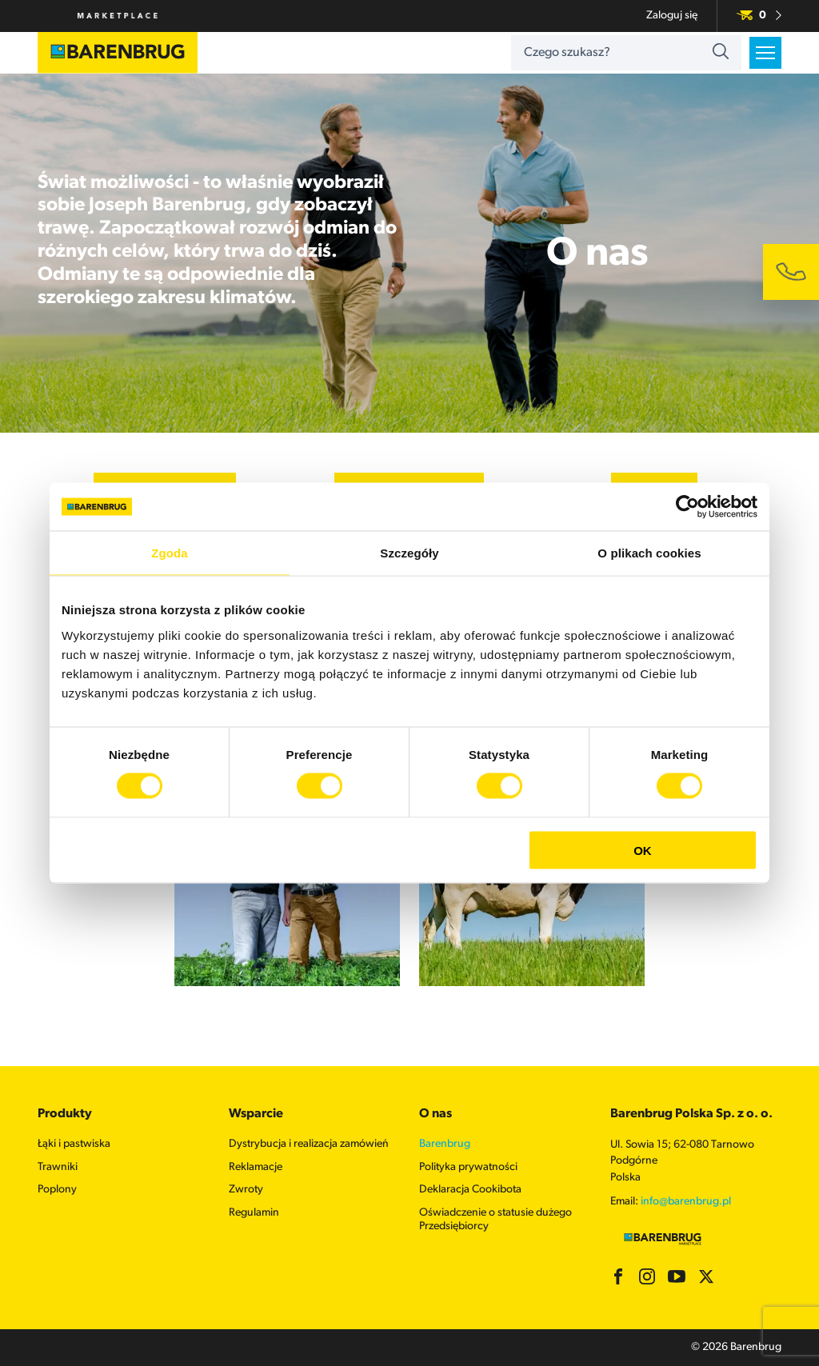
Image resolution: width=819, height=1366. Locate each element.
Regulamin (254, 1213)
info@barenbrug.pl (686, 1202)
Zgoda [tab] (169, 553)
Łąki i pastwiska (74, 1144)
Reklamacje (255, 1167)
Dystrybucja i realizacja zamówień (309, 1144)
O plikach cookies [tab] (649, 553)
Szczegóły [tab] (409, 553)
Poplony (57, 1190)
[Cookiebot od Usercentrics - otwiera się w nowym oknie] (687, 507)
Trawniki (58, 1167)
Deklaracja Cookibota (470, 1190)
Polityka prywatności (468, 1167)
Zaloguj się (671, 16)
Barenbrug (444, 1144)
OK (642, 850)
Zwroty (246, 1190)
